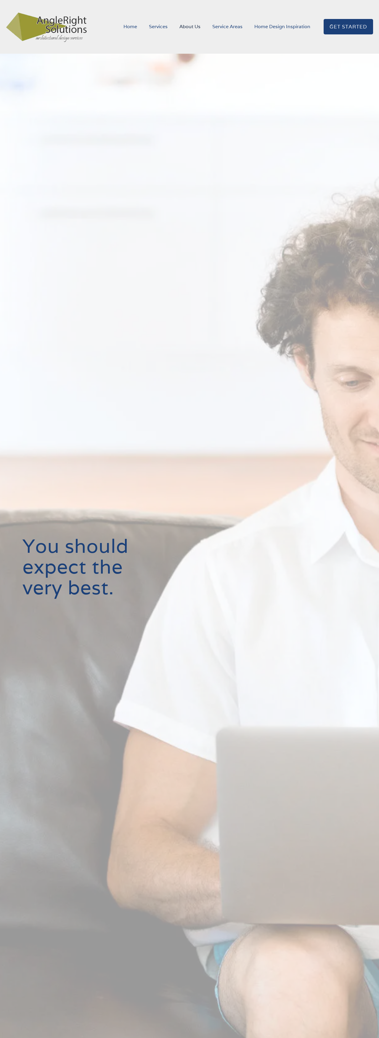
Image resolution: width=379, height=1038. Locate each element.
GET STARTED (348, 26)
